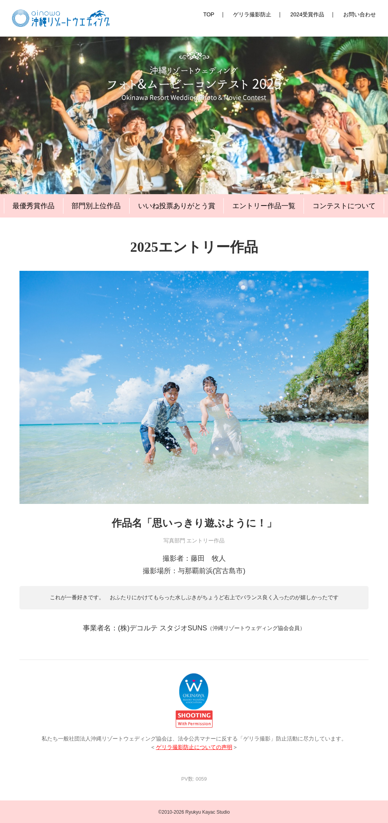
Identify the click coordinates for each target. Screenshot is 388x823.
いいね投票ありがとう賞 (176, 206)
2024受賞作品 (307, 14)
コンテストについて (344, 206)
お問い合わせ (359, 14)
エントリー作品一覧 (263, 206)
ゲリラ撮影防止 (252, 14)
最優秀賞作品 (33, 206)
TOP (208, 14)
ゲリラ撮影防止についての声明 (194, 747)
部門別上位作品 (96, 206)
